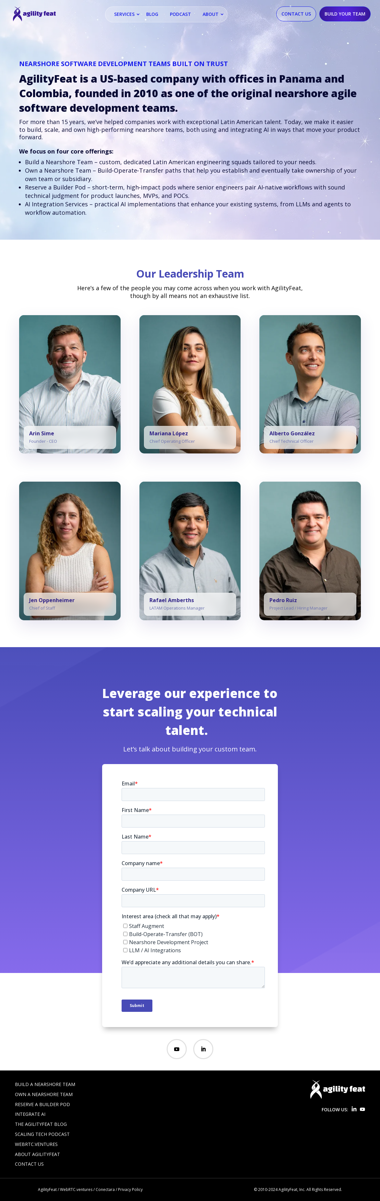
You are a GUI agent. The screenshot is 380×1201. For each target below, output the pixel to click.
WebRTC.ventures (36, 1144)
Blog (152, 14)
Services (124, 14)
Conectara (105, 1189)
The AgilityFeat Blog (41, 1124)
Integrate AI (30, 1114)
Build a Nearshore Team (45, 1084)
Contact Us (296, 14)
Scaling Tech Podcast (42, 1134)
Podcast (180, 14)
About (211, 14)
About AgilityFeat (37, 1154)
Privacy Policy (130, 1189)
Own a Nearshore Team (44, 1094)
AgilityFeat (47, 1189)
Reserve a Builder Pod (42, 1104)
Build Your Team (345, 14)
